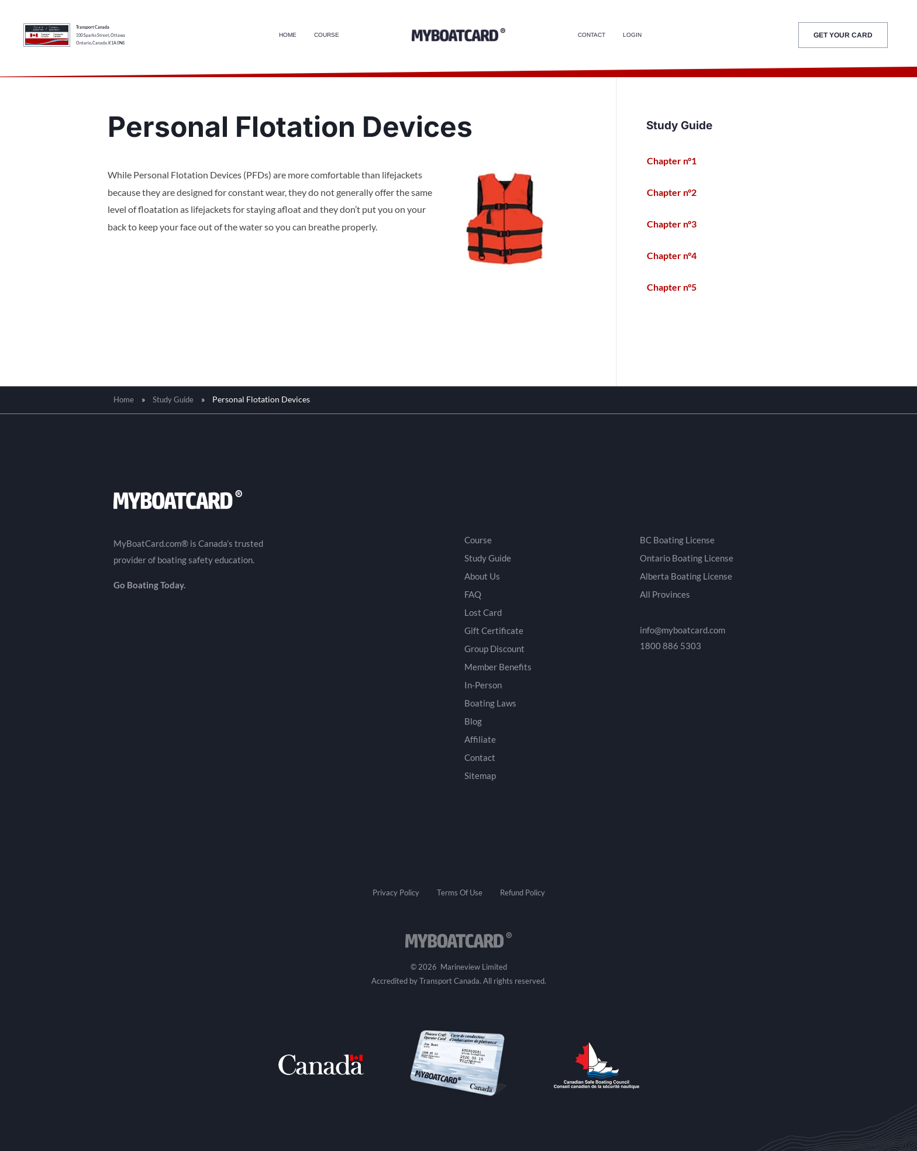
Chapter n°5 (677, 287)
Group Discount (494, 648)
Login (632, 35)
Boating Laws (490, 703)
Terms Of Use (459, 892)
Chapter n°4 (677, 255)
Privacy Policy (396, 892)
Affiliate (480, 739)
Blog (473, 721)
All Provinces (665, 594)
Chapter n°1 (677, 160)
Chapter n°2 (677, 192)
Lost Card (483, 612)
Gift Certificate (493, 630)
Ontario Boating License (686, 558)
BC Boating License (677, 540)
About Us (482, 576)
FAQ (472, 594)
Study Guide (176, 400)
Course (326, 35)
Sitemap (480, 775)
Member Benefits (498, 666)
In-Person (483, 685)
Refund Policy (522, 892)
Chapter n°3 (677, 224)
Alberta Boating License (686, 576)
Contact (591, 35)
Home (288, 35)
